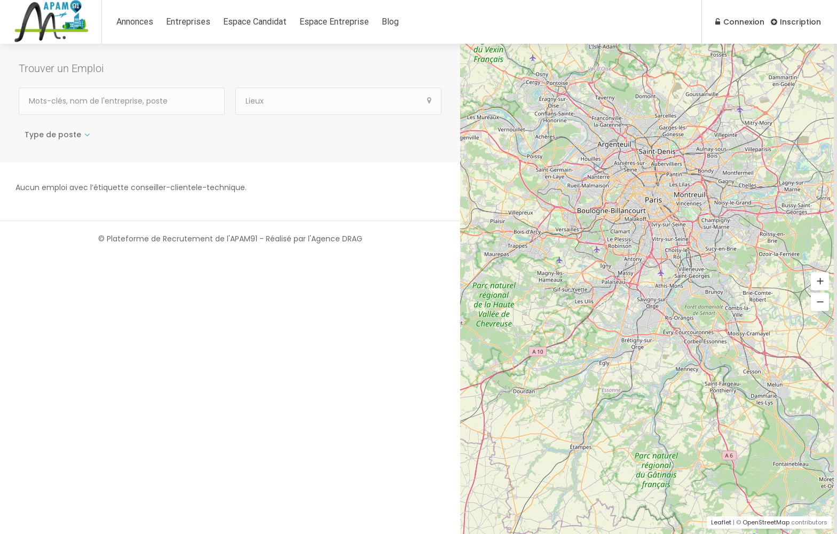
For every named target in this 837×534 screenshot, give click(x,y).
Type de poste (53, 134)
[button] (820, 281)
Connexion (737, 22)
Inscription (796, 22)
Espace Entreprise (334, 22)
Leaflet (721, 522)
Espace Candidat (255, 22)
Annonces (134, 22)
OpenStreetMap (766, 522)
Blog (390, 22)
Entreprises (188, 22)
